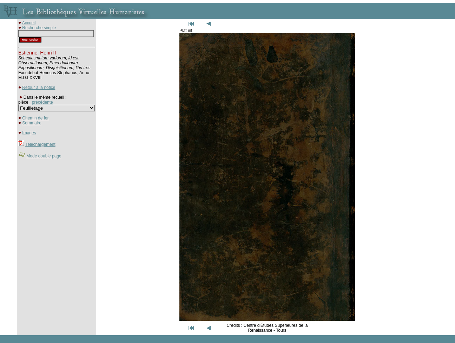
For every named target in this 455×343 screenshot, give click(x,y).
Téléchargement (40, 144)
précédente (42, 102)
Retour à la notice (38, 87)
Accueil (29, 22)
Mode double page (43, 156)
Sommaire (31, 123)
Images (29, 132)
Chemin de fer (35, 118)
